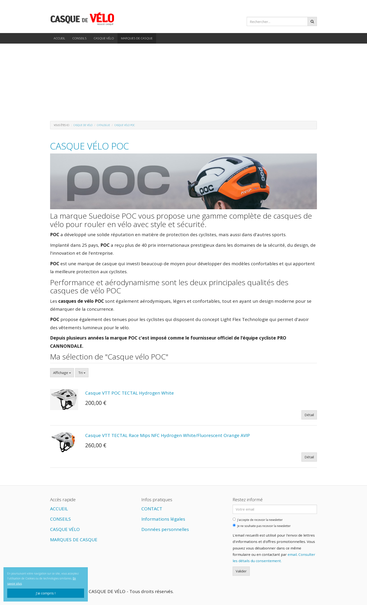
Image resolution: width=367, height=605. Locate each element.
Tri (81, 372)
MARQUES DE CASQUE (137, 38)
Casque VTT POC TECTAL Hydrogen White (129, 393)
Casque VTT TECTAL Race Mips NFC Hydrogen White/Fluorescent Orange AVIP (167, 435)
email (292, 554)
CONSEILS (79, 38)
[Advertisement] (183, 79)
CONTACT (151, 509)
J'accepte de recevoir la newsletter (258, 520)
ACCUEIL (59, 38)
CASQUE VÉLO (104, 38)
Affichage (62, 372)
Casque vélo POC (89, 146)
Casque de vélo (82, 125)
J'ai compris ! (45, 593)
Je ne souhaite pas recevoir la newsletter (262, 526)
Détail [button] (309, 414)
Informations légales (163, 519)
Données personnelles (165, 529)
